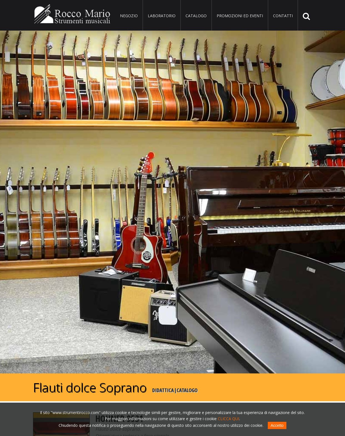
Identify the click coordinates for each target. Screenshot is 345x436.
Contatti (283, 15)
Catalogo (196, 15)
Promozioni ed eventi (240, 15)
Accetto (277, 425)
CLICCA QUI (228, 418)
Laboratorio (162, 15)
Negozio (129, 15)
